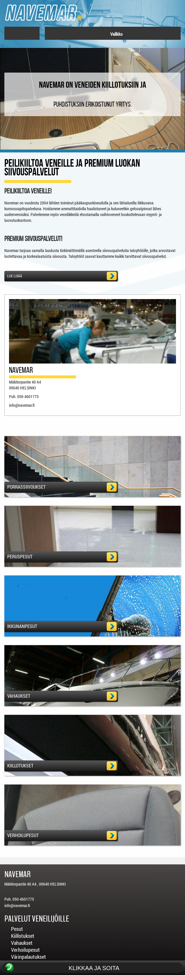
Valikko (113, 34)
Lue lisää (60, 276)
